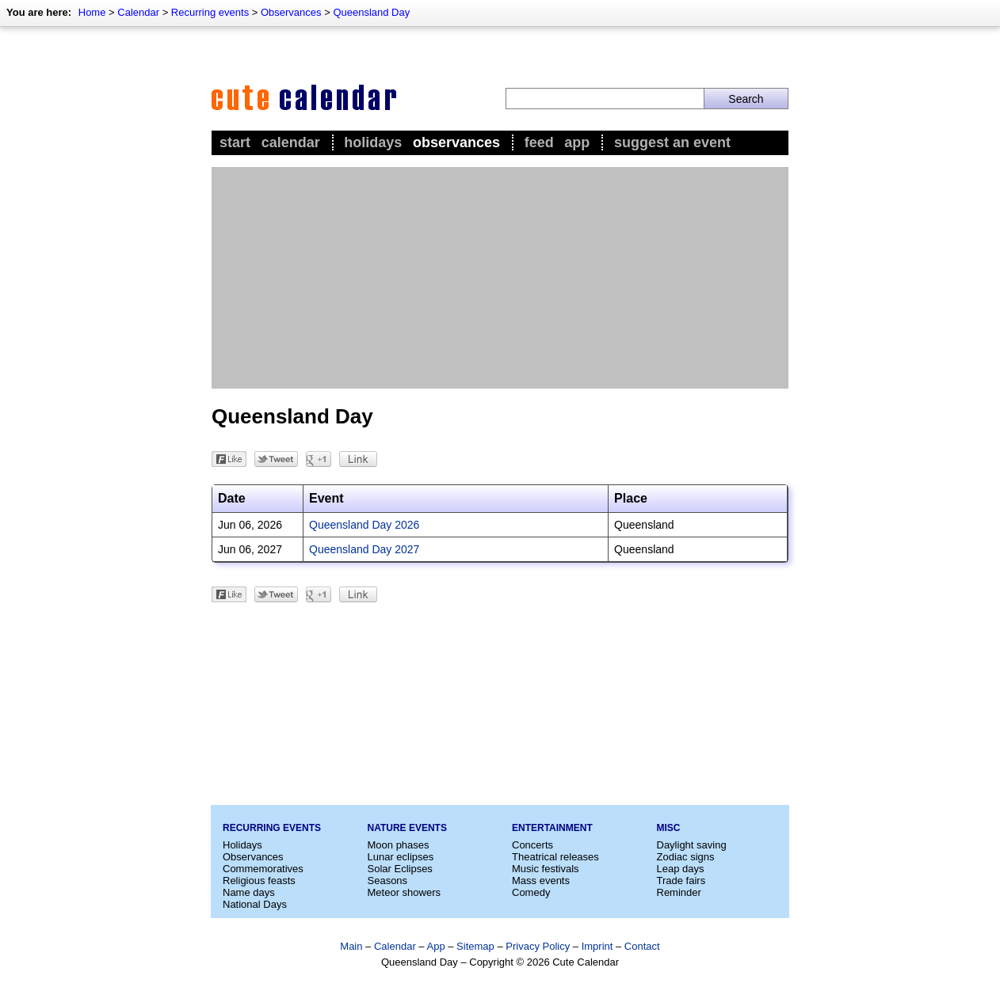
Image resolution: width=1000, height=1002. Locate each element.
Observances (291, 12)
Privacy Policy (538, 946)
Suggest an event (672, 142)
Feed (539, 142)
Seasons (388, 880)
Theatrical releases (555, 857)
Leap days (680, 869)
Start (234, 142)
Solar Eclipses (400, 869)
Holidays (373, 142)
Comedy (531, 892)
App (577, 142)
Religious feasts (259, 880)
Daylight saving (692, 845)
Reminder (679, 892)
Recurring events (210, 12)
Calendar (138, 12)
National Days (255, 904)
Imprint (597, 946)
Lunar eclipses (401, 857)
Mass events (541, 880)
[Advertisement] (500, 278)
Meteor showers (404, 892)
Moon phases (398, 845)
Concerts (532, 845)
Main (351, 946)
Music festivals (545, 869)
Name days (249, 892)
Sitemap (475, 946)
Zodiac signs (686, 857)
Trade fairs (681, 880)
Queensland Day (371, 12)
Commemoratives (263, 869)
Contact (642, 946)
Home (92, 12)
